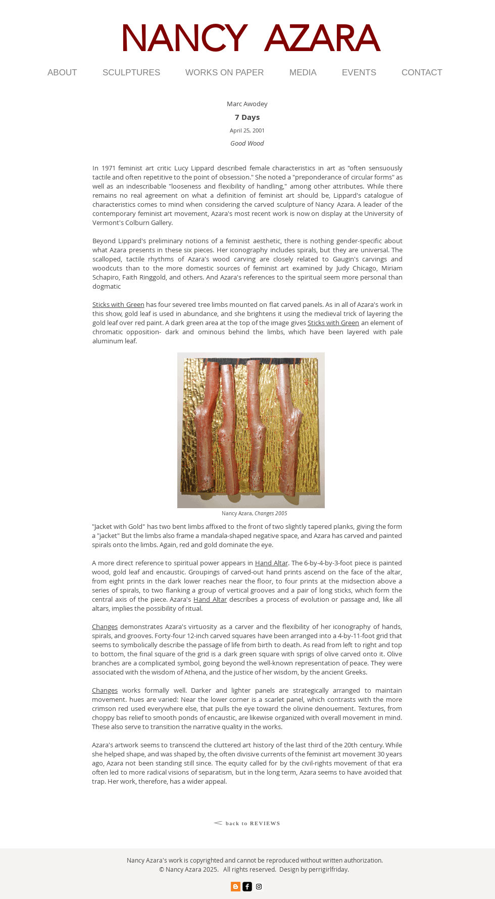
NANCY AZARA (249, 39)
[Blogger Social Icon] (235, 886)
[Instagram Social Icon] (259, 886)
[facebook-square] (247, 886)
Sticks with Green (118, 304)
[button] (67, 73)
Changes (105, 626)
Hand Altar (271, 562)
